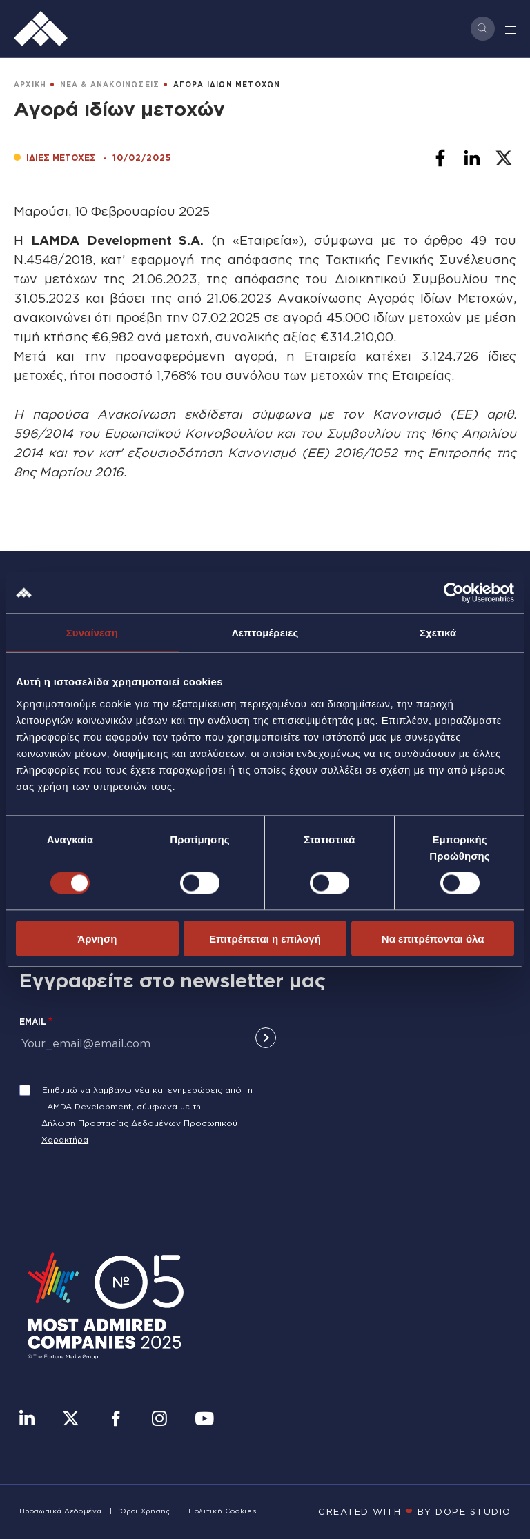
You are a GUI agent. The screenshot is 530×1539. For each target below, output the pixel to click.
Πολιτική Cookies (222, 1511)
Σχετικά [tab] (438, 632)
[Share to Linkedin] (472, 158)
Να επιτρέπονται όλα (433, 938)
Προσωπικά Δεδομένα (60, 1511)
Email (32, 1021)
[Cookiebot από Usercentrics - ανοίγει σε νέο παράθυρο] (453, 593)
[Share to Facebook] (440, 157)
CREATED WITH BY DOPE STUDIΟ (414, 1511)
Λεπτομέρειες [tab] (265, 632)
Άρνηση (97, 938)
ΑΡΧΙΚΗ (30, 84)
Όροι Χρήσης (145, 1511)
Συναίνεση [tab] (92, 632)
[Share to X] (503, 157)
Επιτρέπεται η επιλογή (265, 938)
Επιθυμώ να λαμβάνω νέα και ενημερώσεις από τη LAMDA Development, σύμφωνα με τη (147, 1098)
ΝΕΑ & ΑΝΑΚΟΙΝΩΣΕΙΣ (110, 84)
